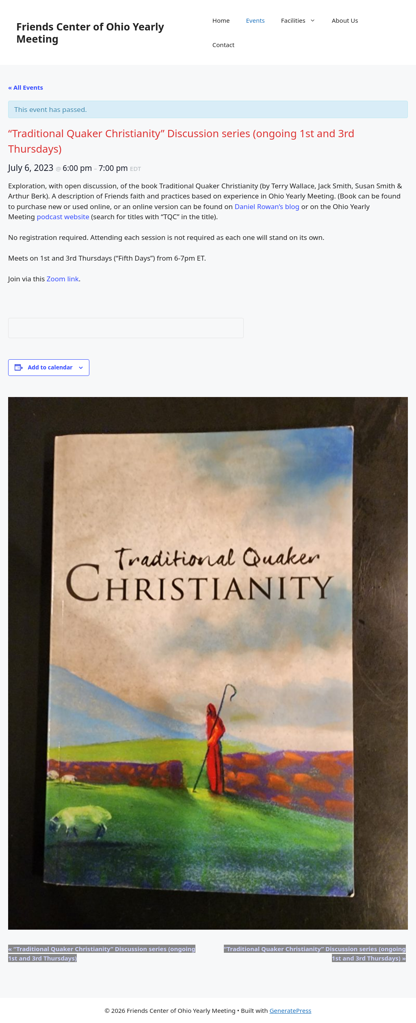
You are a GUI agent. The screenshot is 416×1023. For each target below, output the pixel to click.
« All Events (25, 87)
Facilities (302, 20)
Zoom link (63, 278)
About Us (345, 20)
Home (221, 20)
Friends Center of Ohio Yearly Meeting (90, 32)
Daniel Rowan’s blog (266, 206)
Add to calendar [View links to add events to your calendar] (50, 367)
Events (255, 20)
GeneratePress (290, 1010)
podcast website (63, 216)
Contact (223, 45)
